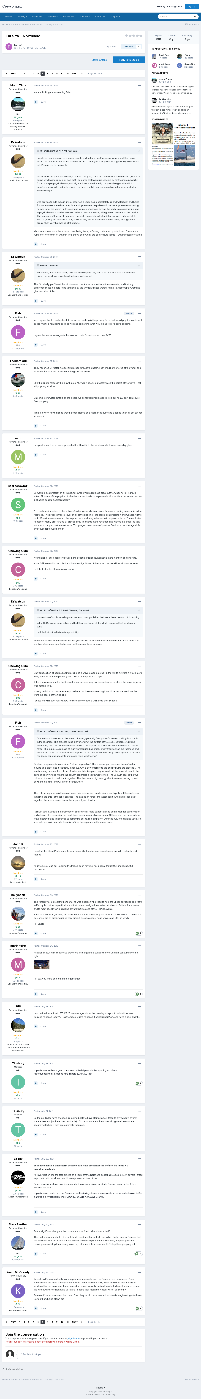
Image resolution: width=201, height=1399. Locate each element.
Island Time (18, 85)
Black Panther (18, 1224)
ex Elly (18, 1158)
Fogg (187, 55)
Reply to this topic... (31, 1354)
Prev (13, 73)
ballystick (18, 895)
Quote (43, 102)
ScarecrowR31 (18, 486)
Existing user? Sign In (169, 6)
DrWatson (18, 142)
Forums (8, 16)
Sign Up (191, 6)
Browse (36, 16)
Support (115, 16)
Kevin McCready (18, 1272)
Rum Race (85, 16)
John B (18, 844)
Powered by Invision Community (100, 1394)
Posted (46, 85)
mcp (18, 438)
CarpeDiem (190, 64)
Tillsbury (18, 1063)
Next (75, 73)
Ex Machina (165, 99)
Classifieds (68, 16)
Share (111, 46)
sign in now (74, 1338)
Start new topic (99, 59)
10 (62, 73)
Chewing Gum (18, 550)
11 (68, 73)
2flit (18, 1006)
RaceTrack (52, 16)
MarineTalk (40, 48)
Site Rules (100, 16)
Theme (100, 1387)
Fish (19, 45)
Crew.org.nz (12, 6)
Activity (22, 16)
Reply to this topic (129, 59)
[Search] (175, 16)
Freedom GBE (18, 361)
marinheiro (18, 945)
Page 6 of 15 (95, 73)
